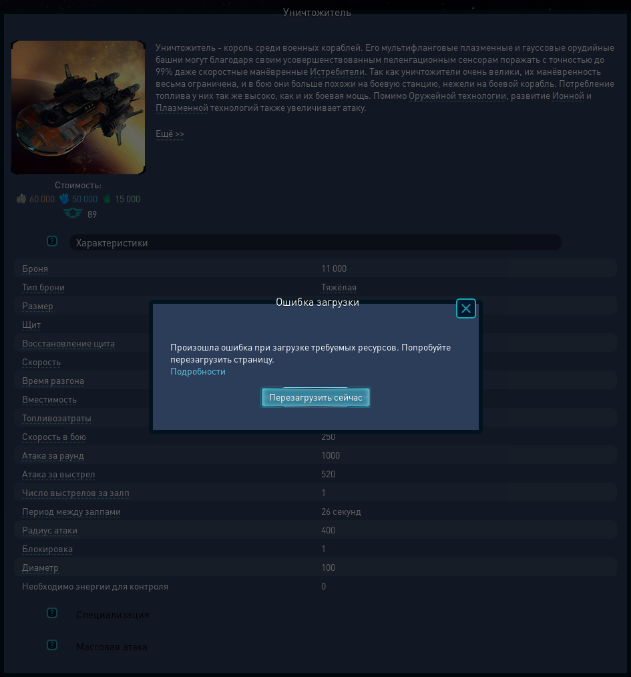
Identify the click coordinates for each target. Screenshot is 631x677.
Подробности (198, 371)
